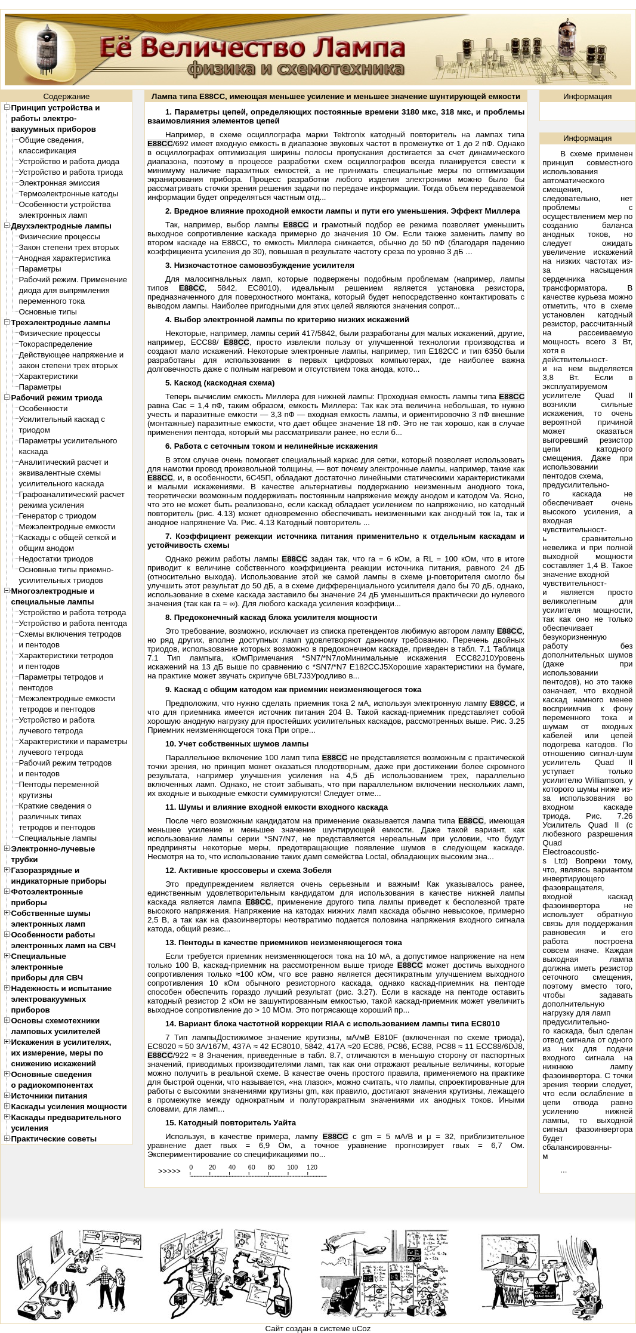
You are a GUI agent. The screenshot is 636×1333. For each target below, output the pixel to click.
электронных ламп (53, 215)
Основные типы (48, 311)
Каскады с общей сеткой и (67, 537)
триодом (34, 429)
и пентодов (39, 644)
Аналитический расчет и (64, 462)
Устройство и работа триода (71, 172)
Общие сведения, (51, 139)
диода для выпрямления (64, 290)
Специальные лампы (58, 838)
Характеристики (48, 376)
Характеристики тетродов (66, 655)
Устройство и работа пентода (73, 623)
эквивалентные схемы (60, 472)
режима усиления (51, 505)
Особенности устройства (65, 204)
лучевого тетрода (51, 730)
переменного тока (52, 301)
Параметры (40, 268)
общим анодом (47, 548)
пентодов (36, 687)
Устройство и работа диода (69, 161)
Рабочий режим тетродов (65, 762)
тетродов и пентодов (57, 709)
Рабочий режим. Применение (73, 279)
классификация (47, 150)
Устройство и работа (57, 719)
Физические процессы (59, 236)
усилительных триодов (61, 580)
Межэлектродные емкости (67, 526)
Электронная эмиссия (59, 182)
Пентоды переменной (59, 784)
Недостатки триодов (56, 558)
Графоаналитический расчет (72, 494)
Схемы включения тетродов (70, 634)
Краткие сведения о (55, 805)
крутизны (36, 795)
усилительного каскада (61, 483)
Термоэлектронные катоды (69, 193)
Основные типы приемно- (66, 569)
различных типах (50, 816)
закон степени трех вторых (68, 365)
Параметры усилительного (68, 440)
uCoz (361, 1328)
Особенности (43, 408)
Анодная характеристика (65, 258)
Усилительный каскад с (62, 419)
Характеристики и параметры (73, 741)
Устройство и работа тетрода (72, 612)
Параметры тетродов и (61, 676)
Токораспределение (55, 344)
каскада (33, 451)
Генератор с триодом (58, 515)
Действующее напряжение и (71, 354)
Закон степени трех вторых (69, 247)
